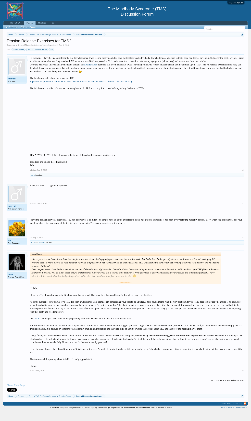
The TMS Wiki (15, 23)
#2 (243, 213)
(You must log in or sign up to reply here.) (227, 390)
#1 (243, 180)
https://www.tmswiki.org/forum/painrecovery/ (157, 42)
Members (42, 23)
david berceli (18, 59)
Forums (29, 23)
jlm (9, 250)
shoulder (87, 74)
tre (51, 59)
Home (235, 413)
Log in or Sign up (236, 2)
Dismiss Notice (241, 42)
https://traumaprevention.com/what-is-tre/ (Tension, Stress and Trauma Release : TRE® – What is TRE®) (81, 91)
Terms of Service (227, 417)
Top (240, 413)
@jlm (37, 328)
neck (94, 74)
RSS (245, 413)
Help (52, 23)
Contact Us (221, 413)
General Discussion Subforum (30, 55)
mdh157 (12, 216)
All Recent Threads (28, 27)
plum (33, 185)
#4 (243, 381)
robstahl (54, 55)
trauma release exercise (37, 59)
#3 (243, 247)
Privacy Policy (241, 417)
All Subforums (11, 27)
